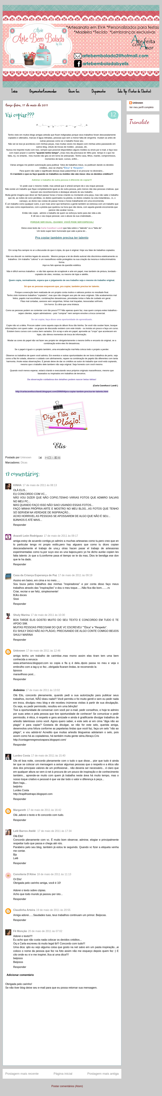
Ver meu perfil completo (141, 107)
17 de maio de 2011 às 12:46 (43, 650)
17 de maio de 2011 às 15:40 (48, 755)
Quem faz (74, 91)
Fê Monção (20, 931)
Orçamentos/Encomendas (42, 91)
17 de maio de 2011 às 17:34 (54, 831)
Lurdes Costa (21, 755)
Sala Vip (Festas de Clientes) (134, 91)
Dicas (24, 462)
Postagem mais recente (22, 1073)
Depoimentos (98, 91)
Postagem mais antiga (103, 1073)
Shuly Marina (21, 615)
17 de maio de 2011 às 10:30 (48, 615)
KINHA (17, 485)
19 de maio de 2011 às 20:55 (53, 910)
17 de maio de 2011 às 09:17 (61, 535)
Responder (19, 524)
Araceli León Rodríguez (28, 535)
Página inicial (63, 1073)
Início (14, 91)
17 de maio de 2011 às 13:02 (43, 690)
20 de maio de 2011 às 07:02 (45, 931)
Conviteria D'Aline (24, 874)
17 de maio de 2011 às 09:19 (75, 575)
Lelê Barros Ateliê (24, 831)
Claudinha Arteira (24, 910)
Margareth (19, 810)
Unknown (26, 457)
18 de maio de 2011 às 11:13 (54, 874)
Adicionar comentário (20, 975)
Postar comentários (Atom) (67, 1086)
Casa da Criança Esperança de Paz (35, 575)
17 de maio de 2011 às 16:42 (44, 810)
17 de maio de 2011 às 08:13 (40, 485)
